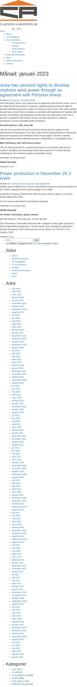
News (8, 57)
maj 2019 (16, 518)
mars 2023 (17, 397)
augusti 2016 (18, 604)
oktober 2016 (18, 598)
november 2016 (19, 595)
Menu (2, 31)
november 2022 (19, 406)
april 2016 (16, 616)
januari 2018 (17, 563)
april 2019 (16, 521)
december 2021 (19, 436)
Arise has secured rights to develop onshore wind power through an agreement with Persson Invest (34, 90)
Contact (9, 63)
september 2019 (19, 507)
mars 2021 (17, 459)
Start (14, 276)
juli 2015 (16, 642)
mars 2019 (17, 524)
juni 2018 (16, 548)
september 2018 (19, 539)
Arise (11, 166)
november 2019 (19, 501)
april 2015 (16, 651)
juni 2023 (16, 389)
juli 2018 (16, 545)
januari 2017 (17, 589)
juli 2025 (16, 315)
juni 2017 (16, 577)
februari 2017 (18, 586)
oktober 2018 (18, 536)
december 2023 (19, 371)
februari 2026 (18, 297)
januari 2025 (17, 333)
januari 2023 (17, 403)
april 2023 (16, 395)
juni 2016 (16, 610)
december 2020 (19, 465)
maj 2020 (16, 486)
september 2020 (19, 474)
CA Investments (13, 40)
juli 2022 (16, 415)
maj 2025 (16, 321)
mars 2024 (17, 362)
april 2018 (16, 554)
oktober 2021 (18, 442)
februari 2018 (18, 560)
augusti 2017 (18, 571)
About (8, 34)
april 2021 (16, 456)
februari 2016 (18, 622)
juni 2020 (16, 483)
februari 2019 (18, 527)
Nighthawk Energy (20, 684)
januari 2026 (17, 300)
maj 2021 (16, 453)
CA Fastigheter (13, 37)
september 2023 (19, 380)
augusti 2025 (18, 312)
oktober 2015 (18, 633)
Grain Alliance (18, 49)
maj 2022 (16, 421)
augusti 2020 (18, 477)
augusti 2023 (18, 383)
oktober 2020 (18, 471)
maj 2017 (16, 580)
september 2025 (19, 309)
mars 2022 (17, 427)
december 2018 (19, 530)
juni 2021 (16, 451)
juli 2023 (16, 386)
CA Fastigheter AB (20, 675)
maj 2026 (16, 288)
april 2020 (16, 489)
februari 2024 (18, 365)
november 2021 (19, 439)
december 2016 (19, 592)
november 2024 (19, 339)
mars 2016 (17, 619)
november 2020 (19, 468)
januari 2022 (17, 433)
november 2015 (19, 630)
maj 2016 (16, 613)
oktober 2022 (18, 409)
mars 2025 (17, 327)
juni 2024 (16, 353)
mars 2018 (17, 557)
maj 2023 (16, 392)
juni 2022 (16, 418)
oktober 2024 (18, 341)
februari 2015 (18, 654)
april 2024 (16, 359)
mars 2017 (17, 583)
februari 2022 (18, 430)
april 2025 (16, 324)
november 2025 (19, 303)
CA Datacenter (18, 43)
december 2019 (19, 498)
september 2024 (19, 344)
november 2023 (19, 374)
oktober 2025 (18, 306)
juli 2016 (16, 607)
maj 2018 (16, 551)
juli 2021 (16, 448)
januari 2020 (17, 495)
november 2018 (19, 533)
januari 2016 (17, 624)
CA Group (37, 243)
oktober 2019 (18, 504)
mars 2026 (17, 294)
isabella (31, 100)
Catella (15, 46)
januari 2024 (17, 368)
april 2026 (16, 291)
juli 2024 (16, 350)
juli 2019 (16, 512)
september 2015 (19, 636)
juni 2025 (16, 318)
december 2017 (19, 566)
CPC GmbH (17, 52)
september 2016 (19, 601)
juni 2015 (16, 645)
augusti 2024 (18, 347)
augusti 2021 (18, 445)
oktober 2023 (18, 377)
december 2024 (19, 336)
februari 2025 (18, 330)
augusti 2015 (18, 639)
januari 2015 (17, 657)
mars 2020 (17, 492)
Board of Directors (14, 60)
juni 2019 (16, 515)
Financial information (15, 55)
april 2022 (16, 424)
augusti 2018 (18, 542)
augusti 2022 (18, 412)
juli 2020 (16, 480)
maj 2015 (16, 648)
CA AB (15, 672)
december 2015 (19, 627)
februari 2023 (18, 400)
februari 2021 (18, 462)
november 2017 (19, 568)
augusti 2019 (18, 510)
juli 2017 (16, 574)
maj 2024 (16, 356)
